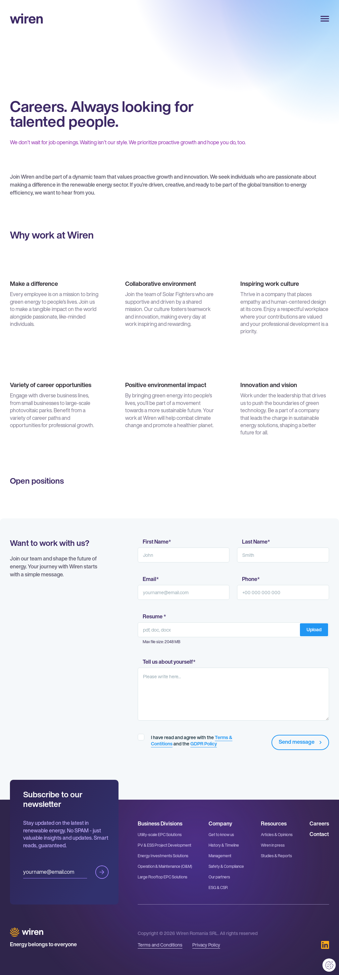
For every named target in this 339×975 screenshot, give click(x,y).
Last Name (256, 542)
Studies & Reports (276, 856)
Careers (319, 823)
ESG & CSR (218, 887)
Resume (154, 616)
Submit (102, 872)
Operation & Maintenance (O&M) (165, 866)
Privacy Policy (206, 944)
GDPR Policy (203, 743)
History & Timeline (224, 845)
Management (220, 856)
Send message (301, 742)
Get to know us (221, 834)
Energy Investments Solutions (163, 856)
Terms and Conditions (160, 944)
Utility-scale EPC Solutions (160, 834)
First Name (157, 542)
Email (151, 579)
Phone (251, 579)
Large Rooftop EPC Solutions (162, 877)
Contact (319, 834)
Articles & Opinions (277, 834)
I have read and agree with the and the (191, 740)
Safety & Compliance (226, 866)
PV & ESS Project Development (164, 845)
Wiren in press (273, 845)
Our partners (219, 877)
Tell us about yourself (169, 662)
